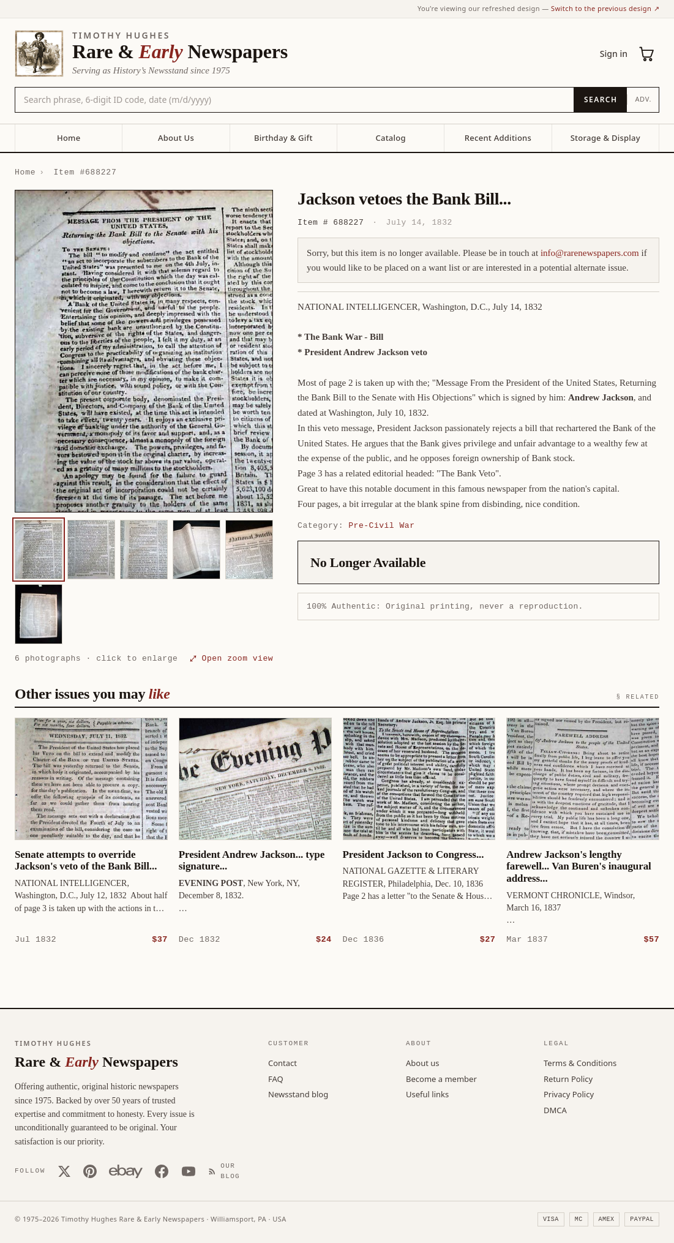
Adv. (643, 98)
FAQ (275, 1078)
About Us (176, 137)
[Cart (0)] (647, 54)
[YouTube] (189, 1170)
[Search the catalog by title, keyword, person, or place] (294, 100)
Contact (282, 1062)
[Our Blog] (227, 1170)
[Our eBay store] (126, 1170)
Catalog (390, 137)
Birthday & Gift (283, 137)
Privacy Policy (569, 1093)
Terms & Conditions (580, 1062)
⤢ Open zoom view (231, 658)
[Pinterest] (90, 1170)
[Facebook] (161, 1170)
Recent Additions (498, 137)
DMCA (555, 1109)
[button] (144, 351)
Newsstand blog (298, 1093)
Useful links (427, 1093)
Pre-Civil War (381, 525)
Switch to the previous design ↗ (605, 8)
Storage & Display (605, 137)
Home (68, 137)
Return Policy (568, 1078)
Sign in (613, 53)
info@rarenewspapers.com (590, 253)
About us (423, 1062)
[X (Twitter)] (64, 1170)
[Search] (600, 100)
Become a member (441, 1078)
